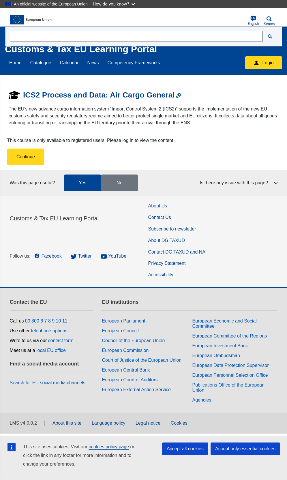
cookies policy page (109, 446)
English (253, 21)
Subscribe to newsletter (172, 228)
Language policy (108, 423)
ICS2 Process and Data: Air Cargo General (99, 95)
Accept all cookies (185, 448)
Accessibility (160, 274)
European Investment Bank (220, 345)
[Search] (269, 36)
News (93, 62)
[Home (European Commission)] (38, 20)
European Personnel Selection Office (230, 375)
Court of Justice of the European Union (141, 360)
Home (15, 62)
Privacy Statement (167, 263)
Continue (25, 156)
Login (263, 63)
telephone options (49, 330)
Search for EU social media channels (47, 382)
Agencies (201, 399)
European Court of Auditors (129, 379)
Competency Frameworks (134, 62)
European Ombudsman (216, 355)
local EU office (51, 350)
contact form (61, 340)
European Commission (125, 350)
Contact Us (159, 217)
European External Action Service (136, 389)
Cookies (179, 423)
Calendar (69, 62)
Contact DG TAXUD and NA (177, 252)
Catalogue (40, 62)
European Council (120, 330)
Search (269, 21)
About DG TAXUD (166, 240)
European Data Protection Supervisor (230, 365)
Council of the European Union (133, 340)
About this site (67, 423)
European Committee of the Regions (229, 335)
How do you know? (114, 3)
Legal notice (148, 423)
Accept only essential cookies (245, 448)
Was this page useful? (32, 182)
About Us (157, 205)
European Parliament (123, 320)
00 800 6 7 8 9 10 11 (46, 320)
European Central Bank (126, 369)
